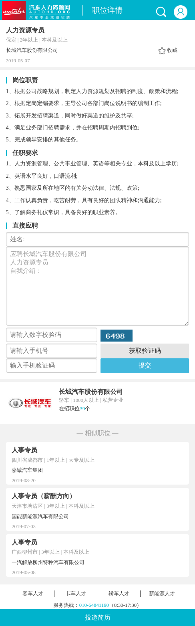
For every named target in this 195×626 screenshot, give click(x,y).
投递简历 (98, 617)
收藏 (172, 50)
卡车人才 (75, 593)
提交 (145, 365)
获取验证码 (145, 350)
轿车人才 (119, 593)
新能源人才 (162, 593)
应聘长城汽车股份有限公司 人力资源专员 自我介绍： (97, 286)
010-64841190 (94, 605)
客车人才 (32, 593)
